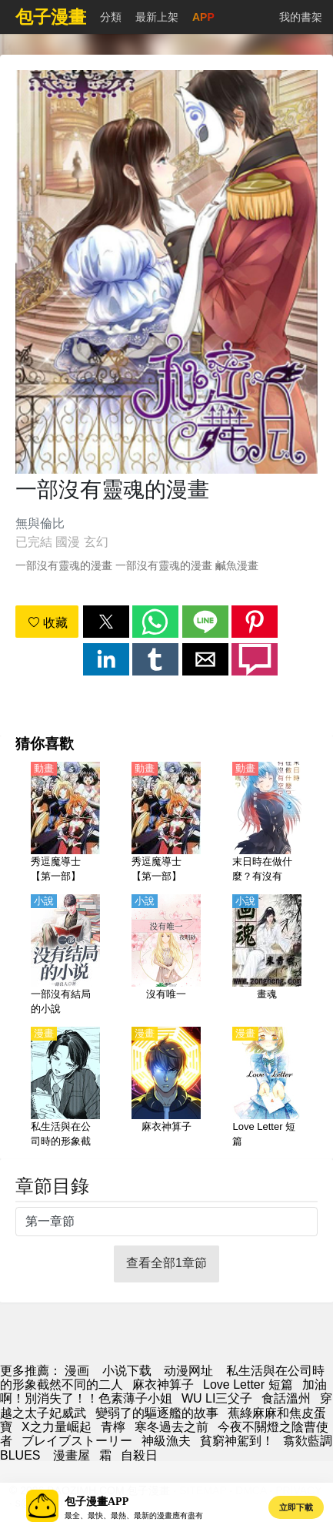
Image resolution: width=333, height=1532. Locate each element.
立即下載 (296, 1507)
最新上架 (156, 17)
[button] (106, 621)
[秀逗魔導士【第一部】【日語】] (166, 823)
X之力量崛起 (57, 1426)
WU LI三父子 (216, 1398)
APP (203, 17)
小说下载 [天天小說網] (127, 1370)
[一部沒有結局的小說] (65, 955)
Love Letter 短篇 (248, 1384)
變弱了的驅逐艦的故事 (156, 1413)
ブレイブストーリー (77, 1440)
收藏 (48, 622)
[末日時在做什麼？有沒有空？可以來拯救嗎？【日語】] (266, 823)
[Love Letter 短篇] (266, 1088)
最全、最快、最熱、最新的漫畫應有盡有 (134, 1515)
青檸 (113, 1426)
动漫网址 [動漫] (188, 1370)
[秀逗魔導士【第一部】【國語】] (65, 823)
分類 (111, 17)
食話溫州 (286, 1398)
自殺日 (139, 1455)
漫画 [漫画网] (77, 1370)
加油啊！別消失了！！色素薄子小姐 (163, 1391)
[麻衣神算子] (166, 1088)
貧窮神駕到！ (237, 1440)
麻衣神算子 (163, 1384)
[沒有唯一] (166, 955)
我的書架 (300, 17)
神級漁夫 (166, 1440)
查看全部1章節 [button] (166, 1262)
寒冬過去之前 (171, 1426)
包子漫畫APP (96, 1501)
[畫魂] (266, 955)
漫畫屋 (71, 1455)
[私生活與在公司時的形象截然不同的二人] (65, 1088)
